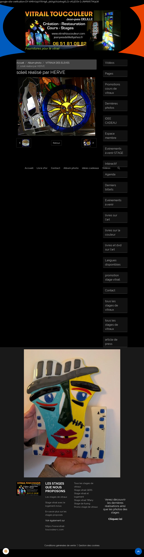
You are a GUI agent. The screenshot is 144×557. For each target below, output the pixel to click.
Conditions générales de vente (60, 553)
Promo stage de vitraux (86, 514)
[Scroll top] (138, 551)
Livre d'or (42, 168)
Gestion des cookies (89, 553)
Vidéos (106, 168)
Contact (55, 168)
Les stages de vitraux (56, 504)
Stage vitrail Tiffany (84, 507)
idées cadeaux (90, 168)
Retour (56, 142)
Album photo (71, 168)
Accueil (29, 168)
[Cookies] (6, 551)
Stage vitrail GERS (83, 497)
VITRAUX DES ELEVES (57, 62)
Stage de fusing (82, 511)
